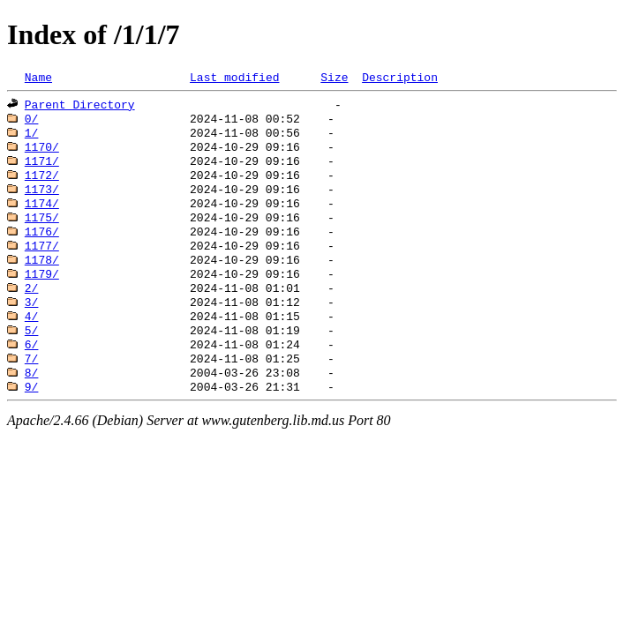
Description (400, 78)
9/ (32, 425)
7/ (32, 393)
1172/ (42, 187)
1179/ (42, 298)
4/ (32, 346)
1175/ (42, 235)
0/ (32, 123)
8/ (32, 409)
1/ (32, 139)
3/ (32, 330)
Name (38, 78)
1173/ (42, 203)
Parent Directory (80, 108)
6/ (32, 377)
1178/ (42, 282)
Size (334, 78)
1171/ (42, 171)
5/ (32, 362)
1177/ (42, 266)
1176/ (42, 250)
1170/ (42, 155)
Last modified (234, 78)
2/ (32, 314)
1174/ (42, 219)
